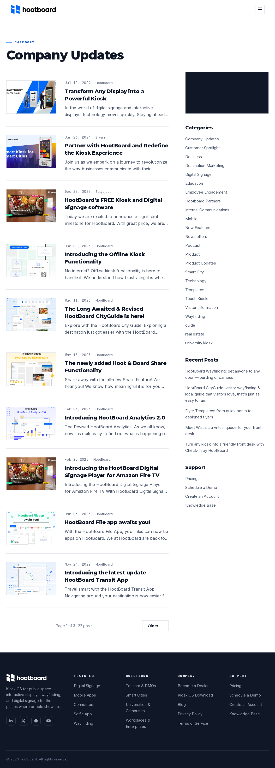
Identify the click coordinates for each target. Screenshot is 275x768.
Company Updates (202, 138)
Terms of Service (193, 723)
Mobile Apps (85, 695)
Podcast (192, 245)
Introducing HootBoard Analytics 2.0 (115, 418)
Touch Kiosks (197, 298)
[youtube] (48, 720)
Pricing (191, 478)
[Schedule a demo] (227, 93)
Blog (182, 704)
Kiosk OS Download (195, 695)
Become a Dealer (193, 685)
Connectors (84, 704)
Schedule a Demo (201, 487)
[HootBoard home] (33, 9)
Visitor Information (201, 307)
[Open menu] (260, 9)
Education (194, 183)
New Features (197, 227)
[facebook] (36, 720)
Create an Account (202, 496)
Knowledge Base (200, 505)
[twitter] (23, 720)
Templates (194, 289)
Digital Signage (198, 174)
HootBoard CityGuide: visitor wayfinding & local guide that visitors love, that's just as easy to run (222, 394)
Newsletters (196, 236)
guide (190, 325)
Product (192, 254)
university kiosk (199, 342)
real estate (194, 334)
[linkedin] (11, 720)
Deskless (193, 156)
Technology (195, 280)
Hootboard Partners (203, 201)
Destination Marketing (204, 165)
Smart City (194, 271)
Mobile (191, 218)
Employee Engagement (206, 192)
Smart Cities (136, 695)
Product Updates (200, 263)
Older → (155, 625)
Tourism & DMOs (141, 685)
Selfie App (83, 714)
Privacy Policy (190, 714)
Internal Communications (207, 209)
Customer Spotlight (202, 147)
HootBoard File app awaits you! (107, 522)
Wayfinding (195, 316)
